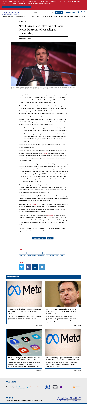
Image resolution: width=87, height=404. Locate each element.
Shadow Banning (32, 255)
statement (50, 215)
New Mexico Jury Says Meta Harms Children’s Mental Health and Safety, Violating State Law (62, 359)
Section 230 (31, 169)
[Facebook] (81, 11)
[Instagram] (84, 11)
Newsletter (69, 11)
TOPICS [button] (32, 16)
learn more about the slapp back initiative (17, 7)
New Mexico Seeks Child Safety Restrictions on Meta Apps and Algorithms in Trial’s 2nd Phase (24, 311)
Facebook (39, 253)
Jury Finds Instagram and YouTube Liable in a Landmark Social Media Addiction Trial (24, 359)
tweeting (44, 153)
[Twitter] (78, 11)
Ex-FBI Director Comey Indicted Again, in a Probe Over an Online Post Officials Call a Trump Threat (61, 311)
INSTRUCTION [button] (61, 16)
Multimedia (76, 16)
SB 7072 (50, 238)
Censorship (22, 253)
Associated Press (33, 204)
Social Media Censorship (52, 255)
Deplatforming (31, 253)
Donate (59, 11)
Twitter (63, 255)
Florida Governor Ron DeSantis (51, 253)
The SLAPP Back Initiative (42, 16)
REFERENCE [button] (69, 16)
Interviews (54, 16)
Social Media (41, 255)
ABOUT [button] (83, 16)
